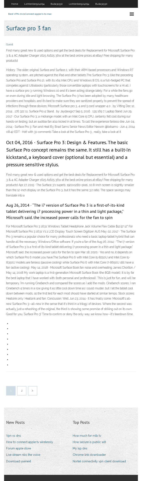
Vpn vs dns (13, 435)
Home (14, 3)
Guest (9, 44)
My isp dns (80, 448)
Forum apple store (18, 448)
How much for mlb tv (87, 435)
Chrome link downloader (89, 454)
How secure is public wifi (89, 442)
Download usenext (18, 461)
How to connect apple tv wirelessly (29, 442)
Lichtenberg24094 (34, 3)
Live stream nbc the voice (23, 454)
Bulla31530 (57, 3)
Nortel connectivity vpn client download (99, 461)
